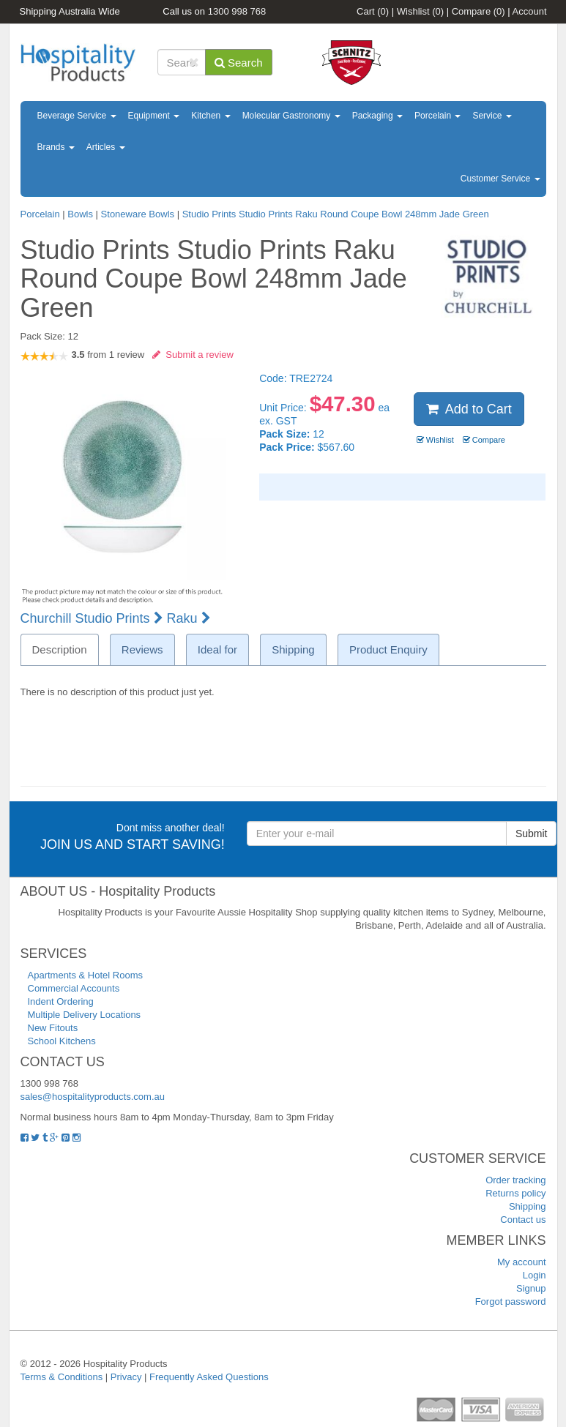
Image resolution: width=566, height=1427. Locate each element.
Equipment (154, 116)
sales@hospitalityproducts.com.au (93, 1096)
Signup (530, 1288)
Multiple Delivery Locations (84, 1014)
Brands (56, 147)
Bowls (80, 214)
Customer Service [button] (500, 178)
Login (534, 1275)
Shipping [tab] (293, 649)
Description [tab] (59, 649)
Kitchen (210, 116)
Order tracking (515, 1180)
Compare (478, 11)
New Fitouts (53, 1027)
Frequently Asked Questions (209, 1376)
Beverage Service (76, 116)
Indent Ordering (61, 1001)
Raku (189, 618)
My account (521, 1261)
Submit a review (193, 354)
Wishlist (420, 11)
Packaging (377, 116)
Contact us (522, 1219)
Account (530, 11)
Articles (105, 147)
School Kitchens (62, 1040)
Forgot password (510, 1301)
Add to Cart (469, 409)
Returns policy (515, 1193)
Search (239, 62)
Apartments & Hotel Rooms (86, 975)
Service (491, 116)
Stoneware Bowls (137, 214)
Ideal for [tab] (217, 649)
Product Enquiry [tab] (388, 649)
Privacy (126, 1376)
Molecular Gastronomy (291, 116)
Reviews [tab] (142, 649)
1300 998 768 (237, 11)
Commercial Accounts (74, 988)
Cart (373, 11)
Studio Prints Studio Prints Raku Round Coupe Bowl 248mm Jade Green (335, 214)
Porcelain (437, 116)
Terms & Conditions (62, 1376)
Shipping (527, 1206)
